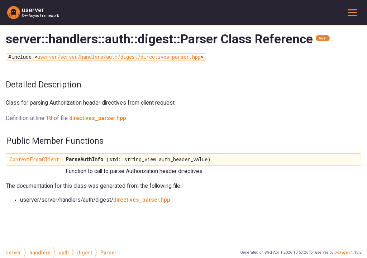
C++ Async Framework (40, 16)
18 (49, 118)
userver (33, 10)
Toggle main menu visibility (354, 12)
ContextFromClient (34, 159)
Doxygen (342, 252)
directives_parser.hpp (97, 118)
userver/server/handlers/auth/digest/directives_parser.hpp (119, 56)
